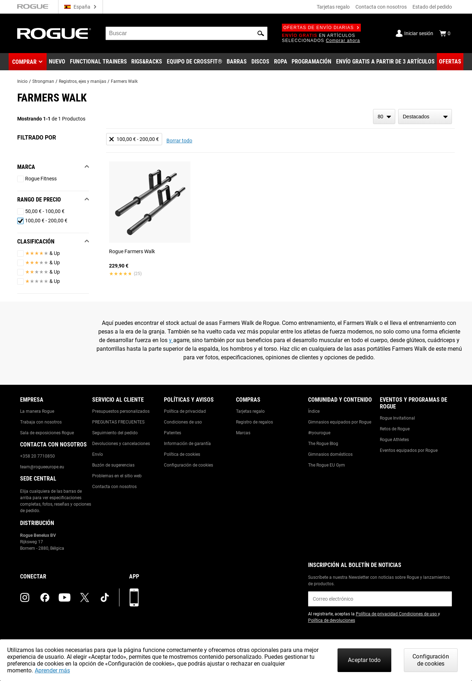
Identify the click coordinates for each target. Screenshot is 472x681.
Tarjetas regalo (333, 7)
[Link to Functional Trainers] (98, 61)
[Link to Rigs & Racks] (146, 61)
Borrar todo (179, 140)
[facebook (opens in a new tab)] (45, 597)
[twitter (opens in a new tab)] (85, 597)
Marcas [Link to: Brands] (243, 432)
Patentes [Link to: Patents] (172, 432)
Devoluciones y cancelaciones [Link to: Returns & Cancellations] (121, 443)
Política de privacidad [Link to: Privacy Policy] (185, 411)
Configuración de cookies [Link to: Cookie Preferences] (188, 465)
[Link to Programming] (311, 61)
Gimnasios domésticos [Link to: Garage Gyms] (330, 454)
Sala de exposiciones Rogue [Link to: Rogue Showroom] (47, 432)
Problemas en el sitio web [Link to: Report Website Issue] (117, 475)
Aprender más (52, 670)
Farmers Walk (124, 81)
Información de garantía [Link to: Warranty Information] (187, 443)
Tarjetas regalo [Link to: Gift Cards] (250, 411)
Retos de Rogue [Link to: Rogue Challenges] (395, 428)
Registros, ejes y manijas (82, 81)
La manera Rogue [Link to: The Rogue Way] (37, 411)
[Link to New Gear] (57, 61)
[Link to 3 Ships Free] (385, 61)
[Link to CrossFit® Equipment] (195, 61)
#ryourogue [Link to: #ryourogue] (319, 432)
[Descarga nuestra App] (134, 597)
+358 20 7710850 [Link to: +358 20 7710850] (37, 456)
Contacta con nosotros (381, 7)
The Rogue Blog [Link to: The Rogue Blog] (323, 443)
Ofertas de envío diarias (321, 27)
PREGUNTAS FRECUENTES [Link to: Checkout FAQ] (118, 422)
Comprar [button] (24, 61)
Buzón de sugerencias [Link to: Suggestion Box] (113, 465)
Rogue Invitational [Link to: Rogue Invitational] (397, 418)
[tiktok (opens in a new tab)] (105, 597)
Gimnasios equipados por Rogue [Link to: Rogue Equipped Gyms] (339, 422)
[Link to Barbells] (237, 61)
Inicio (22, 81)
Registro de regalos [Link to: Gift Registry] (254, 422)
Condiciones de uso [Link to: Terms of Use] (183, 422)
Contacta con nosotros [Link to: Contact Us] (114, 486)
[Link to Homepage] (54, 33)
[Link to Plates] (260, 61)
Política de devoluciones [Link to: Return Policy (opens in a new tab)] (331, 620)
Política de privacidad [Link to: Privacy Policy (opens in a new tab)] (377, 613)
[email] (380, 598)
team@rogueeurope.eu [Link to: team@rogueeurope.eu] (42, 466)
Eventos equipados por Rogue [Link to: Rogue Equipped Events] (409, 450)
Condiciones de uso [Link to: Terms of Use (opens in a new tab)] (418, 613)
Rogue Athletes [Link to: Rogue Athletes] (394, 439)
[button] (261, 33)
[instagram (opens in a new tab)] (25, 597)
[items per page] (384, 116)
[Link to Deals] (450, 61)
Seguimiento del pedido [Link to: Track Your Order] (115, 432)
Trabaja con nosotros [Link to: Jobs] (41, 422)
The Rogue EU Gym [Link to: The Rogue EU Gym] (326, 465)
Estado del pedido (432, 7)
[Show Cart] (444, 33)
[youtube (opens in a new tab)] (65, 597)
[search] (186, 33)
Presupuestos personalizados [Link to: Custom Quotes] (121, 411)
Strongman (43, 81)
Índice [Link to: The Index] (314, 411)
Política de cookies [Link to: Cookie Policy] (182, 454)
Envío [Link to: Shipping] (97, 454)
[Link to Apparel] (280, 61)
